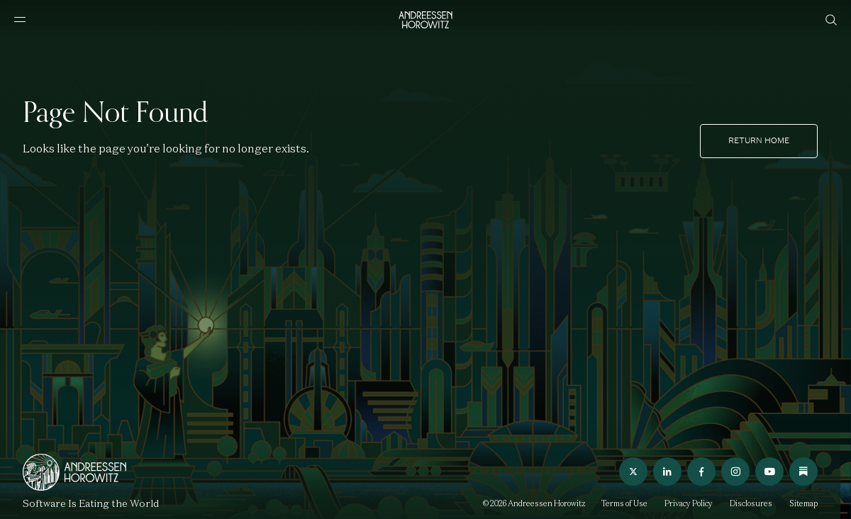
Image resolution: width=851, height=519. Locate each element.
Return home (758, 140)
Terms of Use (624, 503)
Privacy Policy (688, 503)
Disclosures (751, 503)
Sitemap (803, 503)
